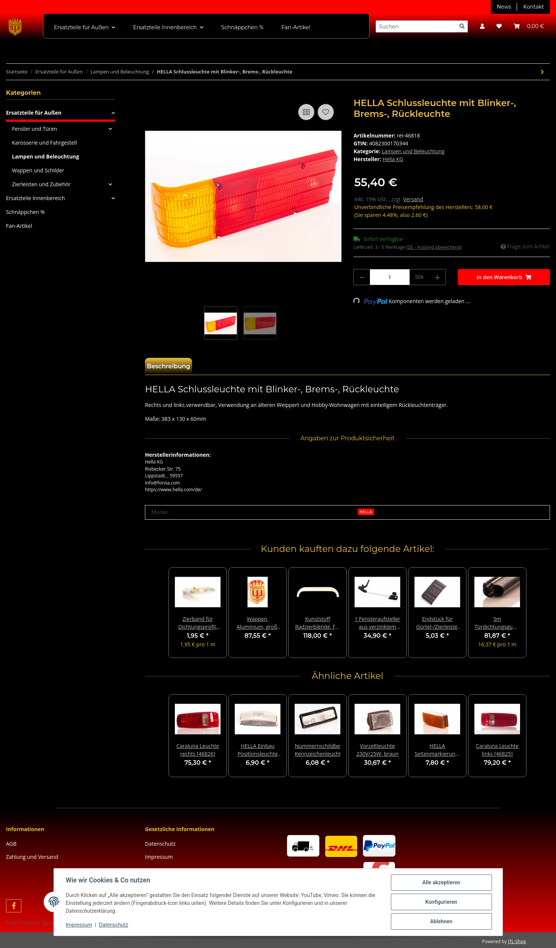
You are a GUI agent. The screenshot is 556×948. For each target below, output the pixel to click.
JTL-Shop (517, 941)
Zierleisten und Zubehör (41, 184)
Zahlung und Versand (32, 856)
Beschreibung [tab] (168, 366)
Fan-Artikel (19, 225)
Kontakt (533, 6)
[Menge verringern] (362, 277)
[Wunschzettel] (499, 26)
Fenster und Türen (34, 128)
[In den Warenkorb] (151, 94)
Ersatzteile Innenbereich (35, 198)
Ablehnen (441, 921)
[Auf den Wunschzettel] (326, 112)
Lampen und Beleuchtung (413, 151)
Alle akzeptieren (441, 882)
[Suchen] (416, 26)
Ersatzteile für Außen (33, 112)
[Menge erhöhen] (437, 277)
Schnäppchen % (25, 211)
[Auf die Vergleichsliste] (306, 112)
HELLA (366, 511)
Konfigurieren (441, 902)
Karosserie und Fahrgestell (44, 142)
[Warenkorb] (529, 26)
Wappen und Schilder (38, 170)
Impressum (159, 856)
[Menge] (390, 277)
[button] (482, 26)
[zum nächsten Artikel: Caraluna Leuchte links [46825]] (542, 72)
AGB (11, 843)
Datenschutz (160, 843)
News (504, 6)
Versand (413, 199)
